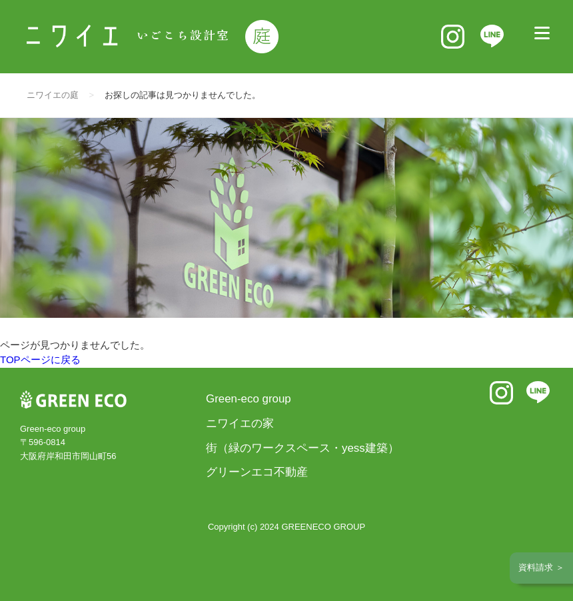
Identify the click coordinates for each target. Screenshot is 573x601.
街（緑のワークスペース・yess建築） (302, 448)
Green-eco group (248, 398)
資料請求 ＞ (541, 567)
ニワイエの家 (240, 423)
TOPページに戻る (40, 359)
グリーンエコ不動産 (257, 472)
